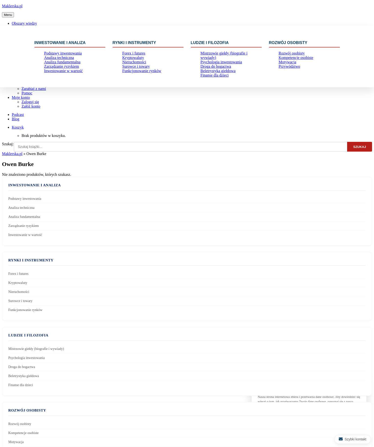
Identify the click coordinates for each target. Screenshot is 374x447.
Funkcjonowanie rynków (139, 75)
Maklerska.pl (12, 6)
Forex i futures (132, 54)
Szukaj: (8, 144)
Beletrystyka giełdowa (216, 70)
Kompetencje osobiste (294, 59)
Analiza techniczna (57, 59)
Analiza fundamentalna (60, 64)
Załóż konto (30, 106)
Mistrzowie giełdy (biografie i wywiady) (228, 54)
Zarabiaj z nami (33, 89)
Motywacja (286, 64)
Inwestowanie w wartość (61, 75)
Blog (15, 119)
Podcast (18, 114)
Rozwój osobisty (290, 54)
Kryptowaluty (131, 59)
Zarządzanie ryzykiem (59, 70)
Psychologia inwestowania (219, 59)
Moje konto (21, 97)
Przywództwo (288, 70)
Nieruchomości (132, 64)
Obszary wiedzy (24, 23)
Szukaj (359, 147)
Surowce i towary (134, 70)
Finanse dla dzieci (213, 75)
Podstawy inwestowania (60, 54)
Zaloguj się (30, 102)
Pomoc (26, 93)
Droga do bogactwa (214, 64)
